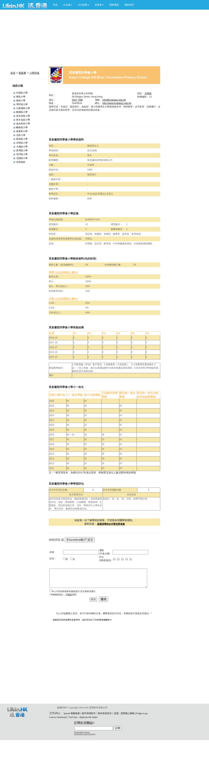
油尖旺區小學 (23, 123)
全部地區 (20, 162)
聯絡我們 (129, 4)
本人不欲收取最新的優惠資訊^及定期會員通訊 (73, 591)
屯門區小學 (22, 154)
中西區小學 (22, 93)
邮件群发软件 (105, 713)
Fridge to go (141, 713)
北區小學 (20, 135)
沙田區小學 (22, 142)
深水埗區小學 (23, 116)
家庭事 (22, 73)
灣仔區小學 (22, 104)
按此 (69, 594)
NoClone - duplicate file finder (83, 717)
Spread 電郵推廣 (72, 713)
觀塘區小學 (22, 112)
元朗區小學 (22, 158)
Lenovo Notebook (57, 717)
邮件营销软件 (89, 713)
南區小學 (20, 100)
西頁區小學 (22, 139)
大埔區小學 (22, 146)
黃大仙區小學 (23, 119)
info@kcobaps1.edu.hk (114, 100)
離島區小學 (22, 127)
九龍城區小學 (23, 108)
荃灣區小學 (22, 150)
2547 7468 (77, 100)
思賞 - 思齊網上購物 (124, 713)
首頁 (55, 4)
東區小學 (20, 96)
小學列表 (34, 73)
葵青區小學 (22, 131)
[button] (68, 5)
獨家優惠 (114, 4)
